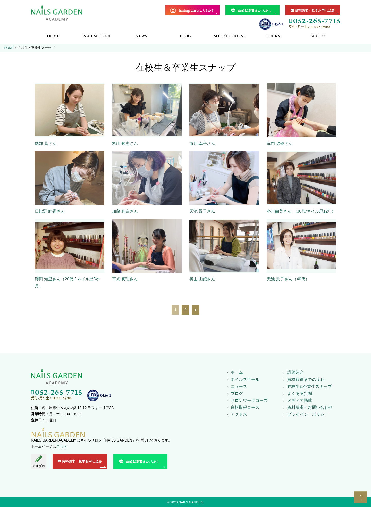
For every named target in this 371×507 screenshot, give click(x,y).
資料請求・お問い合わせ (310, 407)
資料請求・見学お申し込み (313, 10)
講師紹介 (295, 372)
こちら (61, 446)
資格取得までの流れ (305, 379)
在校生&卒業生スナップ (309, 386)
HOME (9, 48)
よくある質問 (299, 393)
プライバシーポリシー (307, 414)
